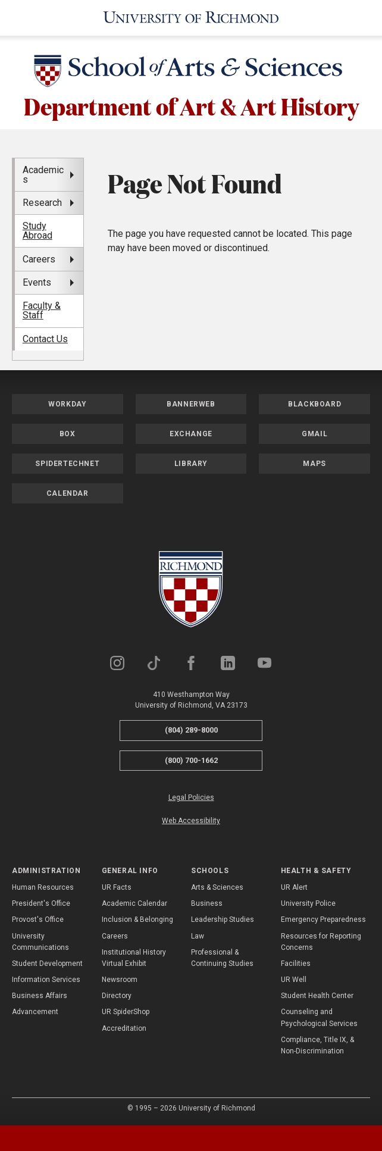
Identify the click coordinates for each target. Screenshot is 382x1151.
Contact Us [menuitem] (45, 338)
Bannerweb (191, 403)
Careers (115, 935)
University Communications (40, 941)
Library (191, 463)
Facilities (296, 963)
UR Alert (294, 887)
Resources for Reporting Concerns (321, 941)
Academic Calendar (134, 903)
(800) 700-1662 (191, 759)
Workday (67, 403)
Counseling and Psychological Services (319, 1017)
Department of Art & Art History (191, 105)
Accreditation (124, 1028)
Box (68, 433)
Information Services (46, 979)
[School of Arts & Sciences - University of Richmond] (191, 72)
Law (197, 935)
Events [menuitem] (37, 281)
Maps (314, 463)
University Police (308, 903)
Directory (116, 995)
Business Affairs (39, 995)
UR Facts (116, 887)
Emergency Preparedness (323, 919)
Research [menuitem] (42, 202)
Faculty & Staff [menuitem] (42, 310)
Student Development (47, 963)
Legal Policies (191, 797)
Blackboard (314, 403)
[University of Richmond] (191, 18)
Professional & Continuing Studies (222, 957)
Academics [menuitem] (43, 174)
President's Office (41, 903)
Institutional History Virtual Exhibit (134, 957)
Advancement (35, 1012)
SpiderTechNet (67, 463)
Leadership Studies (222, 919)
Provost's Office (38, 919)
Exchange (191, 433)
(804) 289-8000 (191, 729)
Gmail (314, 433)
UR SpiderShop (125, 1012)
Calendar (67, 493)
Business (207, 903)
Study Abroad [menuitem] (37, 230)
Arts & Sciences (217, 887)
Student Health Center (317, 995)
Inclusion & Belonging (137, 919)
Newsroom (119, 979)
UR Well (293, 979)
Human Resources (43, 887)
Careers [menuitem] (39, 258)
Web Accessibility (191, 821)
